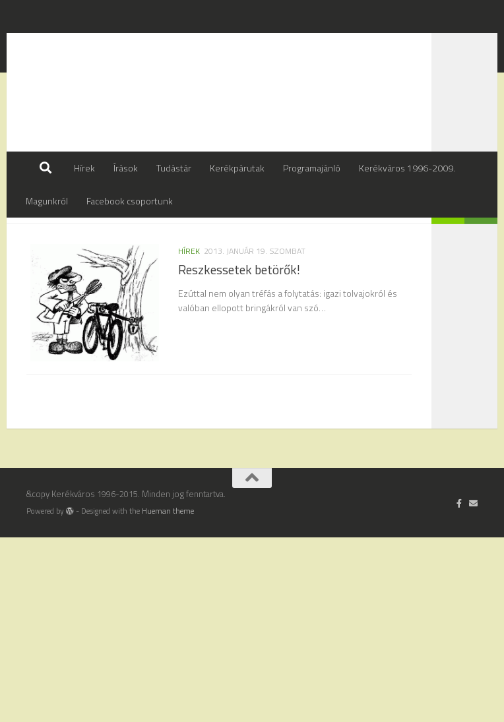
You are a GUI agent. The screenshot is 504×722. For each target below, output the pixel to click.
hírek (189, 284)
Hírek (84, 168)
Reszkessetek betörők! (239, 303)
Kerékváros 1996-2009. (407, 168)
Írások (125, 168)
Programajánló (311, 168)
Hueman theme (168, 696)
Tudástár (173, 168)
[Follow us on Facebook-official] (459, 687)
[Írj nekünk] (473, 687)
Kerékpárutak (237, 168)
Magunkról (47, 201)
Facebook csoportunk (129, 201)
